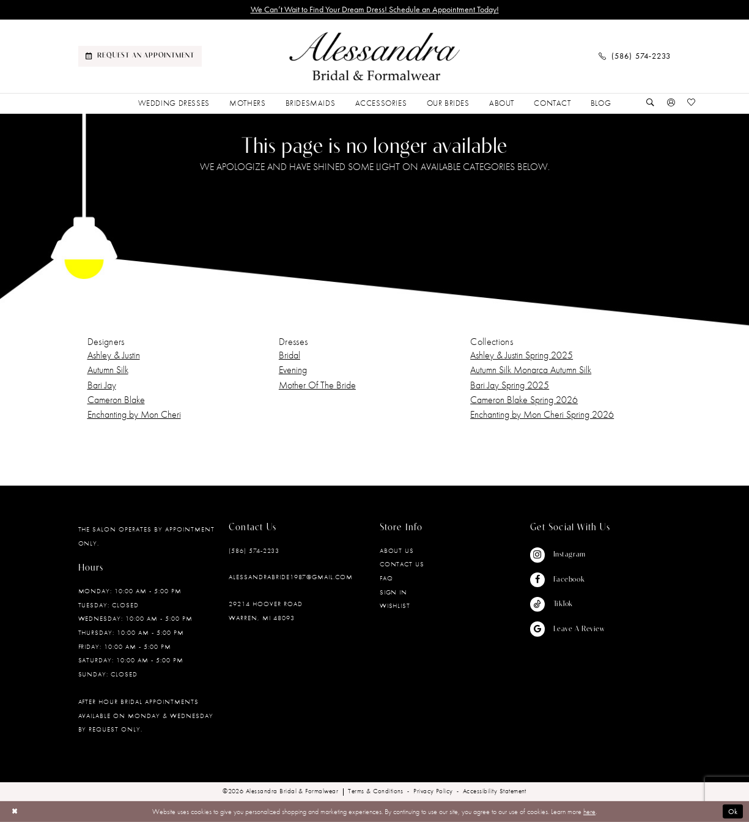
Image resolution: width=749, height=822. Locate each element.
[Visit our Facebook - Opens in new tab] (567, 579)
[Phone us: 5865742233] (634, 56)
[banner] (374, 56)
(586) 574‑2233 (254, 550)
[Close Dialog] (14, 811)
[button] (670, 103)
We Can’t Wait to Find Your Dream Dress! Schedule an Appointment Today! (375, 9)
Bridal (289, 355)
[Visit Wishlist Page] (691, 103)
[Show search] (650, 103)
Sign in (394, 592)
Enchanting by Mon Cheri (134, 414)
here (589, 811)
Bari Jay (101, 385)
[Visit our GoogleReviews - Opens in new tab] (567, 629)
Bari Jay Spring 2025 (509, 385)
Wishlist (395, 605)
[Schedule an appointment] (140, 56)
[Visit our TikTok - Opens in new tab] (567, 604)
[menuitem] (140, 56)
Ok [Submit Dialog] (733, 811)
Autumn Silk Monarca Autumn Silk (530, 369)
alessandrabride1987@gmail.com (291, 576)
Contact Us (402, 564)
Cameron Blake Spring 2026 (524, 399)
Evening (293, 369)
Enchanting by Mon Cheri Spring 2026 (542, 414)
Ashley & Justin (113, 355)
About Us (397, 550)
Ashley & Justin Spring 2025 (521, 355)
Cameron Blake (116, 399)
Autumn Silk (107, 369)
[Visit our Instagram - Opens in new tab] (567, 554)
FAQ (386, 578)
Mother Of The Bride (317, 385)
